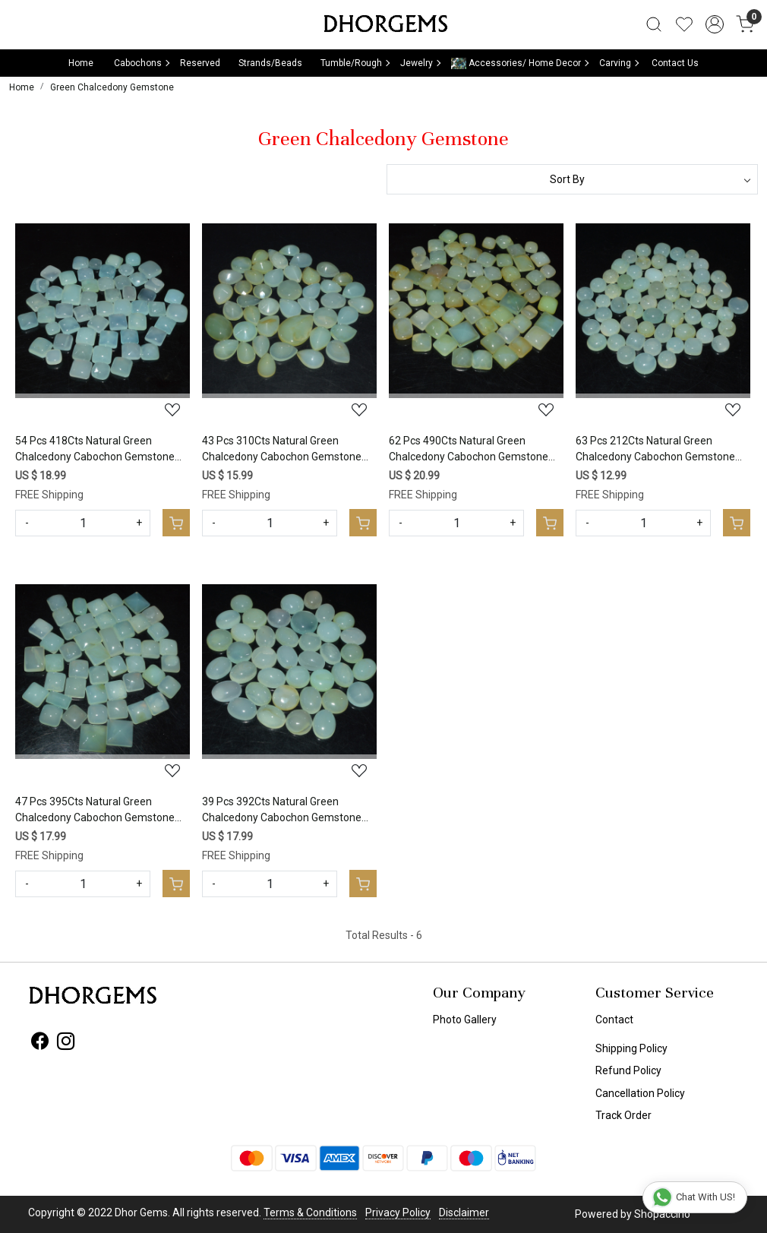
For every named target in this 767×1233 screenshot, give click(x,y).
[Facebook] (40, 1044)
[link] (654, 24)
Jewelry (420, 63)
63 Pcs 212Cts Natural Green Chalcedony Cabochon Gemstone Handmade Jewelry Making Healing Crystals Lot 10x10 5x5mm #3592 (660, 450)
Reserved (200, 63)
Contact (614, 1019)
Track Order (623, 1115)
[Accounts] (714, 24)
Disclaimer (464, 1212)
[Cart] (176, 522)
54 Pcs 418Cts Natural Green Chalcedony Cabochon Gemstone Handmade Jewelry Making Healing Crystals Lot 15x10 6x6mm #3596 (99, 450)
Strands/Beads (270, 63)
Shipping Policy (631, 1048)
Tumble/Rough (354, 63)
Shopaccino (662, 1214)
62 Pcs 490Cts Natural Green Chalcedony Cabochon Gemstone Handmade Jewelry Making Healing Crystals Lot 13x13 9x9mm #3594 (473, 450)
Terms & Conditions (310, 1212)
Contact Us (675, 63)
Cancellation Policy (640, 1093)
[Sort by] (572, 179)
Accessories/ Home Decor (519, 63)
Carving (618, 63)
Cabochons (141, 63)
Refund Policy (628, 1070)
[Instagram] (65, 1044)
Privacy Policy (398, 1212)
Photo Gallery (465, 1019)
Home (80, 63)
